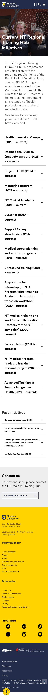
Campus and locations (11, 593)
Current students (9, 565)
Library (5, 603)
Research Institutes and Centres (15, 607)
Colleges (5, 600)
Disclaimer (6, 666)
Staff (4, 568)
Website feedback (9, 661)
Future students (9, 551)
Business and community (13, 561)
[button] (35, 4)
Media (4, 558)
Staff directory (8, 597)
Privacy (5, 675)
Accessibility (7, 671)
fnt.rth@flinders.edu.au (20, 495)
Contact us (6, 590)
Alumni (5, 555)
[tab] (24, 139)
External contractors (10, 571)
